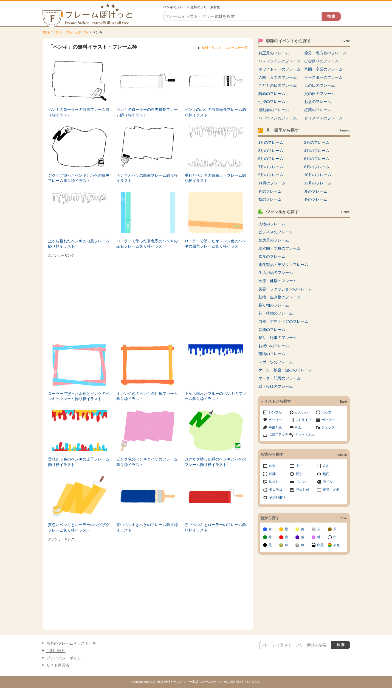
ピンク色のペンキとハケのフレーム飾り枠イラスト (147, 462)
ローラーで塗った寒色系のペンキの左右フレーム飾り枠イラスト (147, 244)
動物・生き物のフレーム (279, 297)
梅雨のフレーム (271, 93)
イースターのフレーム (323, 77)
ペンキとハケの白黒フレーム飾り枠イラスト (147, 178)
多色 (336, 545)
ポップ (326, 412)
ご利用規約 (56, 650)
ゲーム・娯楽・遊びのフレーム (285, 370)
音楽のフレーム (271, 329)
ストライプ (303, 420)
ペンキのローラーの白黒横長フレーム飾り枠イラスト (147, 112)
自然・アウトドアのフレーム (283, 321)
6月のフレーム (316, 158)
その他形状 (277, 497)
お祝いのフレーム (273, 346)
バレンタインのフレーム (279, 61)
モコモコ (275, 490)
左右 (326, 466)
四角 (272, 466)
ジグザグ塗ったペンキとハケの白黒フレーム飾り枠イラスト (78, 178)
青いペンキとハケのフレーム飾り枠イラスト (147, 527)
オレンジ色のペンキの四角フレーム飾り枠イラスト (147, 396)
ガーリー (275, 420)
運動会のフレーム (273, 110)
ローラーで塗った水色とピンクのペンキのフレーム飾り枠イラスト (78, 396)
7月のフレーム (271, 167)
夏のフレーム (315, 191)
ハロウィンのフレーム (277, 118)
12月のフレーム (318, 183)
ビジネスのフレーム (275, 232)
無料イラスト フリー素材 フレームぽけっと (193, 681)
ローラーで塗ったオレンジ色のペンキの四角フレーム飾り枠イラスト (215, 244)
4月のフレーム (316, 150)
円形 (299, 474)
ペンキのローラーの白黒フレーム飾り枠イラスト (78, 112)
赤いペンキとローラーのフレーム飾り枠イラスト (215, 527)
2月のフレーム (316, 142)
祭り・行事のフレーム (277, 337)
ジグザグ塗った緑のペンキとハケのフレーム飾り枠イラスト (215, 462)
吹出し (274, 482)
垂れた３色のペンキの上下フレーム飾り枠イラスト (78, 462)
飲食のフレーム (271, 256)
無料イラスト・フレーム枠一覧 (225, 48)
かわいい (301, 412)
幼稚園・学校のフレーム (279, 248)
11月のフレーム (272, 183)
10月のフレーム (318, 175)
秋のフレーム (269, 199)
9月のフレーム (271, 175)
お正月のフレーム (273, 53)
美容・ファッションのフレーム (285, 289)
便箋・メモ (331, 490)
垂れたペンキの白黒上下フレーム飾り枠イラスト (215, 178)
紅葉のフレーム (317, 110)
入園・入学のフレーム (277, 77)
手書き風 (275, 427)
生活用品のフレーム (275, 272)
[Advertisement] (148, 297)
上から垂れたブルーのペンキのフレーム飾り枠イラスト (215, 396)
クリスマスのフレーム (323, 118)
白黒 (320, 545)
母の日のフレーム (319, 85)
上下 (299, 466)
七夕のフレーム (271, 101)
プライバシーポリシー (65, 658)
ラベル (328, 482)
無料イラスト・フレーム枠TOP (66, 32)
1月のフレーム (271, 142)
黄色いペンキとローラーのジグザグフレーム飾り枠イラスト (78, 527)
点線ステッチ (278, 434)
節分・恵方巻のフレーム (325, 53)
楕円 (326, 474)
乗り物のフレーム (273, 305)
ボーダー (328, 420)
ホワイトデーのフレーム (279, 69)
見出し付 (302, 490)
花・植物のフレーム (275, 313)
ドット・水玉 (305, 434)
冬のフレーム (315, 199)
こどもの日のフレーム (277, 85)
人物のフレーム (271, 224)
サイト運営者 (57, 665)
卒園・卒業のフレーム (323, 69)
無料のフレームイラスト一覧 (71, 643)
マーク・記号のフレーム (279, 378)
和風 (298, 427)
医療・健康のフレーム (277, 281)
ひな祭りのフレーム (321, 61)
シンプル (275, 412)
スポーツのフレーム (275, 362)
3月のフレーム (271, 150)
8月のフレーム (316, 167)
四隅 (272, 474)
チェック (328, 427)
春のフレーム (269, 191)
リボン (301, 482)
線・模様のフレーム (275, 386)
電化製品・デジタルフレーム (283, 264)
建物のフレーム (271, 354)
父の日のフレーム (319, 93)
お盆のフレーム (317, 101)
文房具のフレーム (273, 240)
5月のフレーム (271, 158)
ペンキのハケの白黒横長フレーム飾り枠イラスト (215, 112)
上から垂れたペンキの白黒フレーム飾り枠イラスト (78, 244)
